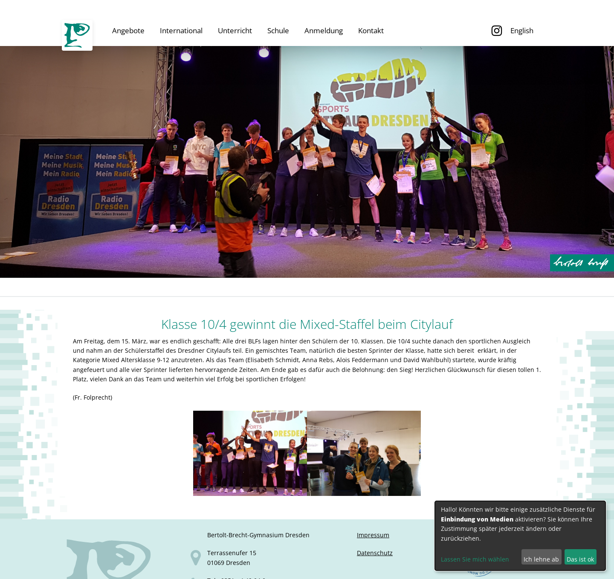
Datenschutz (375, 553)
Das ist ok (580, 559)
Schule (278, 30)
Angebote (128, 30)
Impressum (373, 535)
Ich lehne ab (541, 559)
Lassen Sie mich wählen (475, 559)
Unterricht (235, 30)
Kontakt (371, 30)
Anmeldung (323, 30)
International (181, 30)
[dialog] (520, 535)
